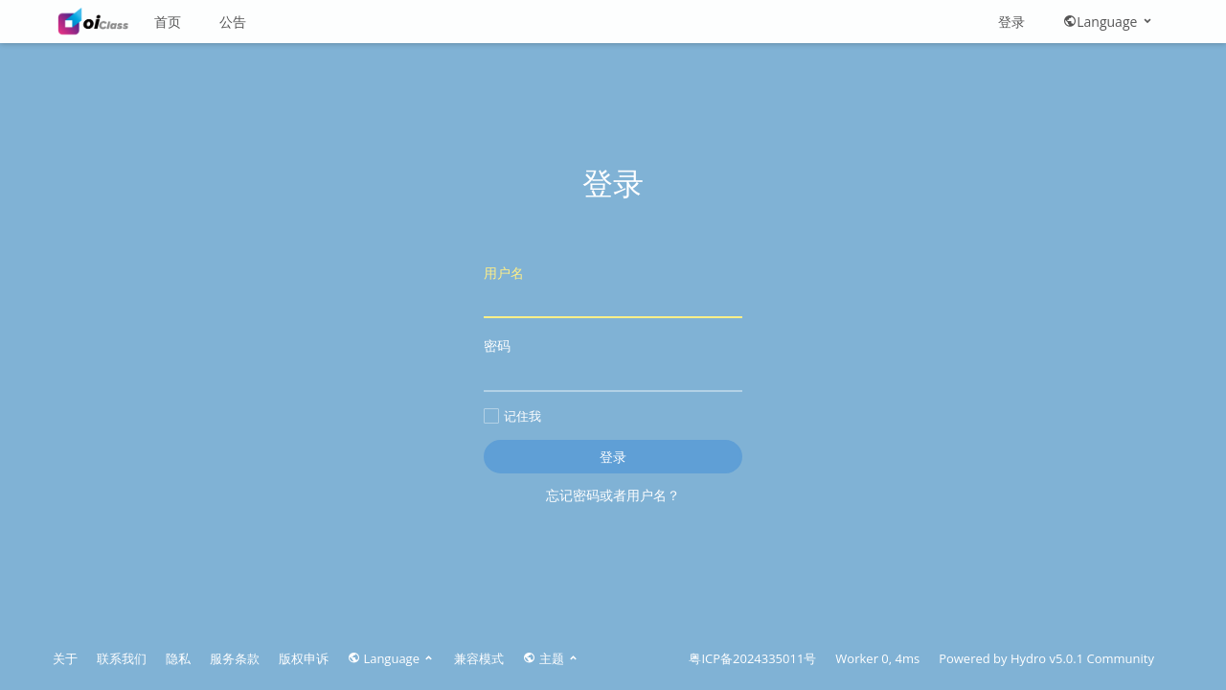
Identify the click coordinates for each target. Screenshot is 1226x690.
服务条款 (235, 658)
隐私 (178, 658)
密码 (613, 363)
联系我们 (122, 658)
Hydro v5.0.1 (1046, 658)
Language (1108, 21)
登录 (1011, 21)
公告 (232, 21)
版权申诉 (304, 658)
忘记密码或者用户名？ (613, 495)
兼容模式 (479, 658)
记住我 (512, 416)
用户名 (613, 291)
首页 (167, 21)
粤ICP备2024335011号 (752, 658)
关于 (65, 658)
